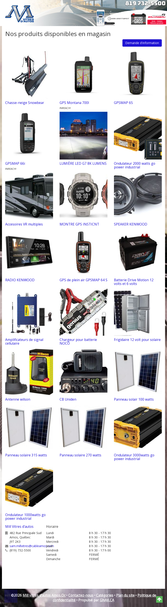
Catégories (104, 595)
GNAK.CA (107, 600)
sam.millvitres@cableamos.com (32, 546)
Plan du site (125, 595)
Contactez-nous (80, 595)
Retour (11, 595)
